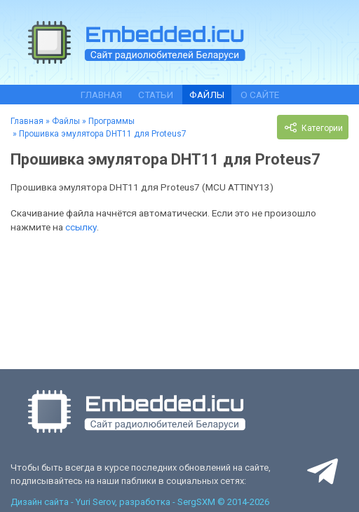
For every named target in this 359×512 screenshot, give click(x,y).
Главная (101, 94)
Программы (111, 121)
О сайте (260, 94)
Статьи (155, 94)
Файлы (206, 94)
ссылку (81, 227)
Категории (313, 127)
